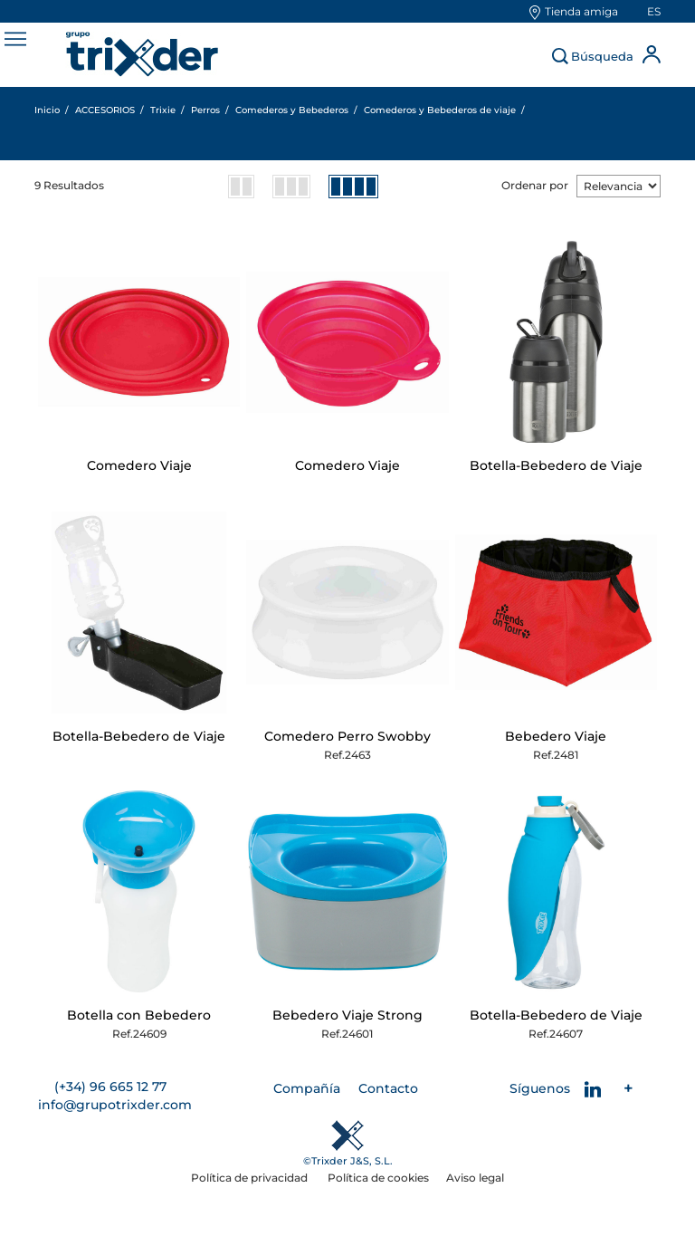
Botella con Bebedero (139, 1015)
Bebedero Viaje (555, 736)
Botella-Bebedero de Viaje (556, 465)
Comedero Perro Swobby (347, 736)
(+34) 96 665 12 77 (110, 1086)
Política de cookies (378, 1177)
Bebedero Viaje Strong (347, 1015)
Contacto (388, 1088)
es (654, 11)
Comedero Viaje (139, 465)
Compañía (306, 1088)
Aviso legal (475, 1177)
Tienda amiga (581, 11)
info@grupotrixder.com (115, 1105)
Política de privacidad (250, 1177)
